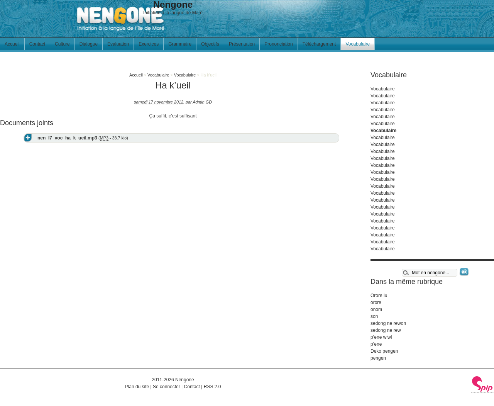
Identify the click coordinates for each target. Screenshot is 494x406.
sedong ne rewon (388, 323)
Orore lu (378, 295)
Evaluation (118, 44)
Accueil (12, 44)
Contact (37, 44)
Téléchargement (319, 44)
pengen (378, 358)
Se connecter (166, 386)
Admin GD (202, 102)
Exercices (149, 44)
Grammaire (179, 44)
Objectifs (210, 44)
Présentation (242, 44)
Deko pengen (384, 351)
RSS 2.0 (212, 386)
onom (376, 309)
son (374, 316)
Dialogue (89, 44)
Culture (62, 44)
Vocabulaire (357, 44)
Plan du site (137, 386)
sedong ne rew (385, 330)
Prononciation (278, 44)
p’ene (376, 344)
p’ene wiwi (381, 337)
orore (375, 302)
